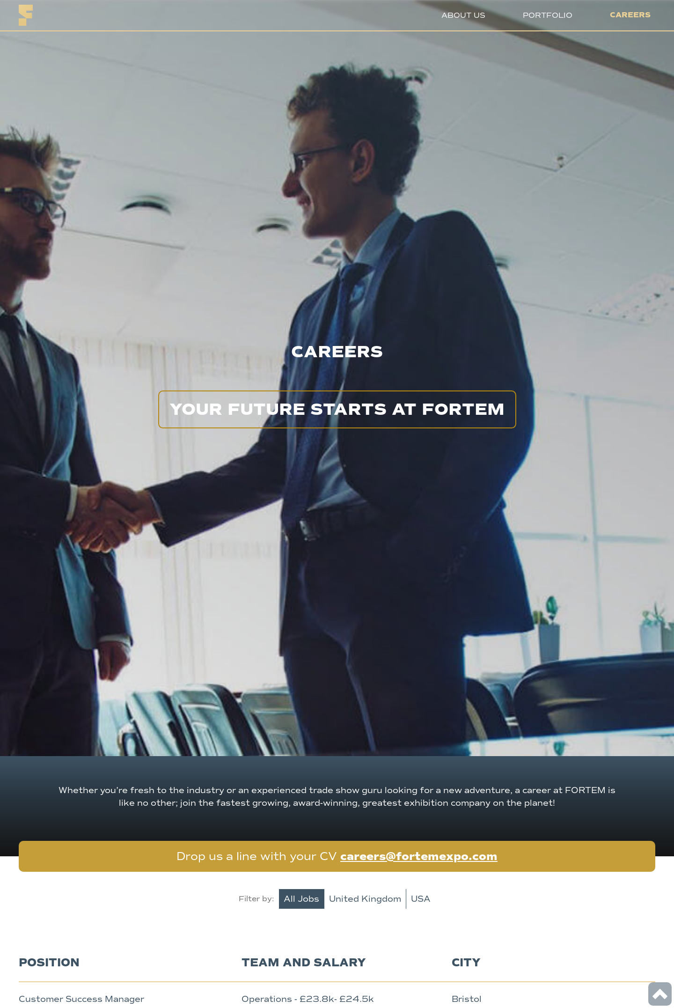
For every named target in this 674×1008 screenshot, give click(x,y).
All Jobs (301, 899)
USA (421, 899)
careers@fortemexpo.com (419, 856)
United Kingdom (365, 899)
